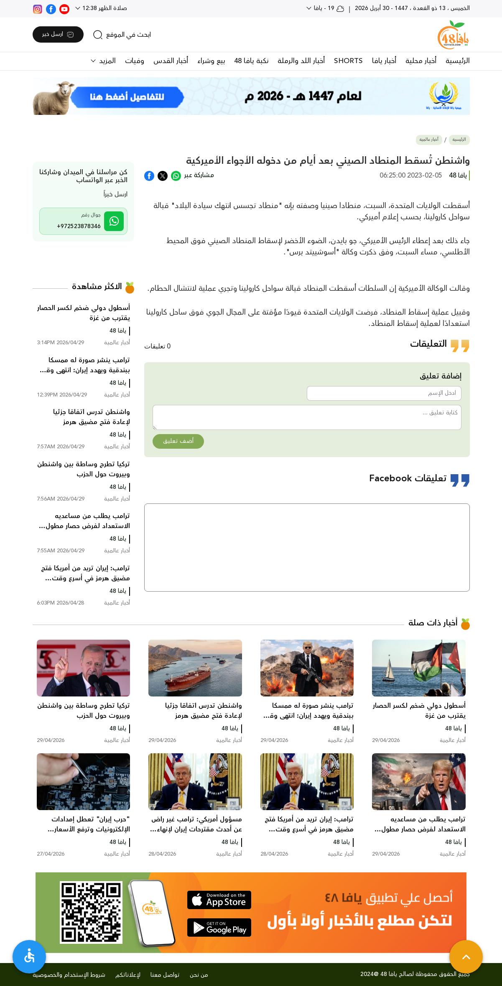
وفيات (134, 61)
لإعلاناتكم (127, 975)
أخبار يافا (384, 61)
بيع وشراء (211, 61)
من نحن (199, 975)
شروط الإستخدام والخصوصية (69, 975)
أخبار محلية (420, 61)
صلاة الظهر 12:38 (104, 8)
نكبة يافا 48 (251, 61)
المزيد (106, 61)
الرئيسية (458, 61)
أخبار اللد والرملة (301, 61)
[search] (121, 34)
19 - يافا (328, 8)
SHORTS (348, 61)
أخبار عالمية (429, 140)
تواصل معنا (165, 975)
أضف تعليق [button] (178, 441)
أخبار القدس (170, 61)
